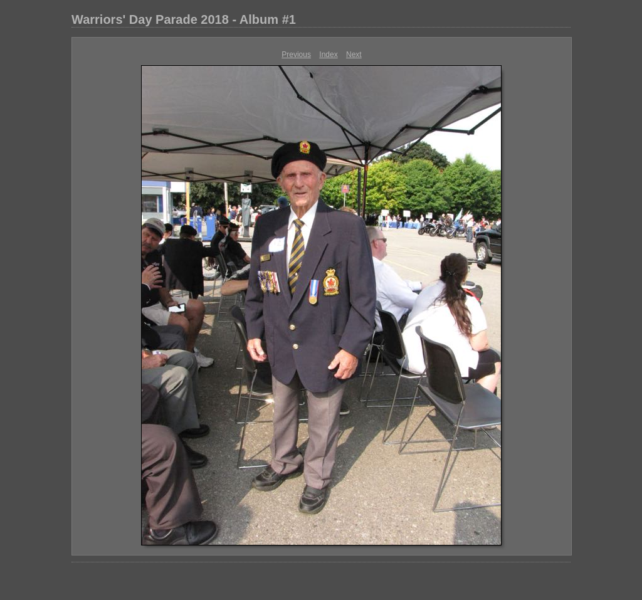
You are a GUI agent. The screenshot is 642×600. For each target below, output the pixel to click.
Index (328, 54)
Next (354, 54)
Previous (296, 54)
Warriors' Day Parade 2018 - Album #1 (183, 19)
